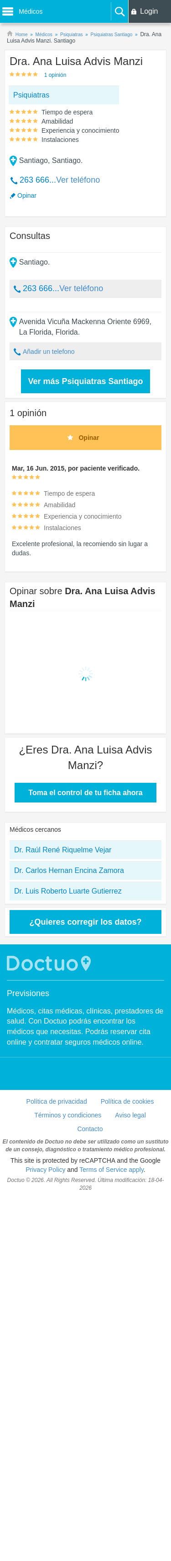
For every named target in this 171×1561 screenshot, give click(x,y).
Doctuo (50, 963)
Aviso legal (130, 1115)
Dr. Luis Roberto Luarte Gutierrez (68, 891)
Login (149, 11)
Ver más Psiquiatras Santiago (85, 381)
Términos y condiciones (67, 1115)
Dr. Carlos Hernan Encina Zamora (69, 870)
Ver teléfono (78, 179)
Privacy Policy (45, 1169)
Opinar (26, 195)
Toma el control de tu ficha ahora (85, 793)
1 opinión (55, 75)
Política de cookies (127, 1101)
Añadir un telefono (49, 351)
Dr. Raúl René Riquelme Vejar (62, 850)
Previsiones (28, 993)
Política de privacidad (56, 1101)
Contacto (90, 1129)
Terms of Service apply (111, 1169)
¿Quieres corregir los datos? (85, 922)
